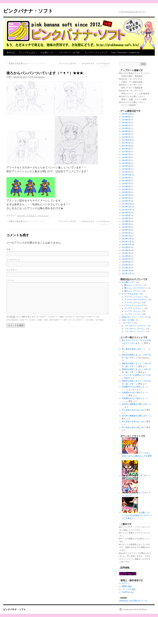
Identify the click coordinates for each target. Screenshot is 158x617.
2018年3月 (126, 134)
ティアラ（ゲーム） (133, 311)
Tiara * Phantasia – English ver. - (126, 52)
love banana (39, 77)
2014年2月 (126, 198)
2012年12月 (127, 239)
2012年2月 (126, 268)
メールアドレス (13, 260)
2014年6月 (126, 186)
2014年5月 (126, 189)
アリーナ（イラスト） (27, 215)
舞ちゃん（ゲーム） (133, 291)
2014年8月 (126, 180)
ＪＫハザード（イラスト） (136, 326)
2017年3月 (126, 149)
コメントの (128, 589)
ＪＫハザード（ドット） (135, 331)
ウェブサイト (12, 270)
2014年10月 (127, 175)
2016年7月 (126, 154)
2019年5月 (126, 122)
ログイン (126, 583)
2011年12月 (127, 273)
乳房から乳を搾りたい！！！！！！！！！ (26, 63)
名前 (8, 249)
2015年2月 (126, 169)
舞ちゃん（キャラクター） (136, 288)
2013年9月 (126, 212)
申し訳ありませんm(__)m (133, 410)
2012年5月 (126, 259)
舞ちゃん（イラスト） (134, 285)
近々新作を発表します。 (132, 349)
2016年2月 (126, 157)
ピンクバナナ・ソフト (28, 11)
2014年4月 (126, 192)
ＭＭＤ (127, 378)
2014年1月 (126, 201)
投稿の (127, 586)
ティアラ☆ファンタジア (96, 52)
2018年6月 (126, 128)
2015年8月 (126, 163)
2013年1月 (126, 236)
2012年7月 (126, 253)
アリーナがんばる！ (27, 52)
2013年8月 (126, 215)
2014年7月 (126, 183)
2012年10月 (127, 244)
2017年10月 (127, 140)
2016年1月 (126, 160)
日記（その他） (128, 320)
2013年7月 (126, 218)
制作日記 (11, 52)
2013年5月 (126, 224)
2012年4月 (126, 262)
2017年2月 (126, 151)
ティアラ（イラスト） (134, 308)
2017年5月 (126, 143)
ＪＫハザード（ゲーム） (135, 329)
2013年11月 (127, 207)
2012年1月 (126, 270)
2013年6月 (126, 221)
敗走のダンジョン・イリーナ (134, 317)
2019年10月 (127, 114)
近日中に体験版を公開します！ (135, 404)
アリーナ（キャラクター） (136, 300)
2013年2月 (126, 233)
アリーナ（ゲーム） (133, 302)
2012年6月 (126, 256)
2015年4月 (126, 166)
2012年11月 (127, 241)
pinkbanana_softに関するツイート (133, 601)
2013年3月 (126, 230)
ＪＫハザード (127, 323)
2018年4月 (126, 131)
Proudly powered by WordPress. (135, 609)
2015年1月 (126, 172)
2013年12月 (127, 204)
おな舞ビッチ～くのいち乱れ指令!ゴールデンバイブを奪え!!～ (137, 515)
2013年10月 (127, 210)
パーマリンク (43, 215)
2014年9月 (126, 178)
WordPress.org (127, 592)
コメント (10, 280)
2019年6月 (126, 120)
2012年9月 (126, 247)
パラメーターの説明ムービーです (136, 375)
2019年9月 (126, 117)
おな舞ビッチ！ (47, 52)
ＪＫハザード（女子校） (69, 52)
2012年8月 (126, 250)
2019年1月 (126, 125)
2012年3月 (126, 265)
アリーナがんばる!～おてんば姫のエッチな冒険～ (137, 456)
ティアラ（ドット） (133, 314)
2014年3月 (126, 195)
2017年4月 (126, 146)
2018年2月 (126, 137)
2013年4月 (126, 227)
